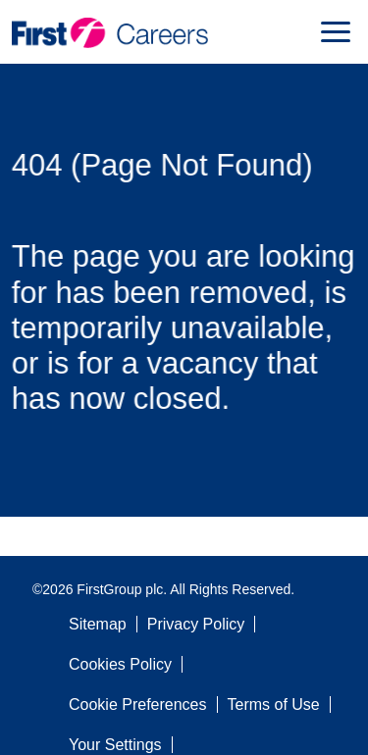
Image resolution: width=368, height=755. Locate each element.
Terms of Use (274, 704)
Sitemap (98, 624)
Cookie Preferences (138, 704)
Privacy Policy (196, 624)
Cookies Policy (120, 664)
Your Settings (115, 744)
